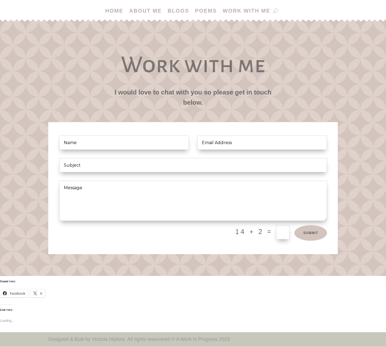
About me (145, 11)
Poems (206, 11)
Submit (309, 233)
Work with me (247, 11)
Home (114, 11)
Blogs (178, 11)
